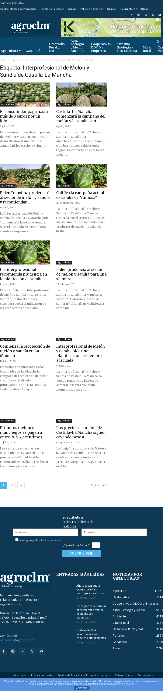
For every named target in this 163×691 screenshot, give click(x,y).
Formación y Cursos (52, 8)
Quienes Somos (124, 675)
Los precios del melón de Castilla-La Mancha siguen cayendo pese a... (81, 432)
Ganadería (35, 51)
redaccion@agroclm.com (17, 640)
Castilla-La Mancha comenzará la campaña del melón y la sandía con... (80, 116)
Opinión (111, 8)
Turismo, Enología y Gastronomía (127, 47)
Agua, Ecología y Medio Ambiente (78, 46)
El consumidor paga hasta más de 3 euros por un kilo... (24, 116)
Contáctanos (145, 675)
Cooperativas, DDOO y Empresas (101, 47)
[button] (158, 42)
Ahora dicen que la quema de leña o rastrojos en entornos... (91, 589)
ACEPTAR (81, 688)
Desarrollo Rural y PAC (57, 47)
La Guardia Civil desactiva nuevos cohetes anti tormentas (91, 634)
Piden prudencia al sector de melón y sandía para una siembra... (81, 274)
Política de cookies (42, 675)
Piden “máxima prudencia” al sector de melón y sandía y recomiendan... (25, 198)
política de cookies (123, 683)
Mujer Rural (147, 49)
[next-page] (21, 485)
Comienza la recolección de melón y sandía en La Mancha (25, 351)
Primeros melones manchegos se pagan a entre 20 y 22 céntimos (21, 432)
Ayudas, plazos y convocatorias (18, 8)
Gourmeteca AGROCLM (134, 8)
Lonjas (72, 8)
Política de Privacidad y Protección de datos (84, 675)
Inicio (3, 60)
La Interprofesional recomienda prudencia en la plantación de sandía (23, 274)
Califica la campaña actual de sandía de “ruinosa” (80, 195)
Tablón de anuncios (91, 8)
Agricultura (7, 104)
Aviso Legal (20, 675)
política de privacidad (50, 540)
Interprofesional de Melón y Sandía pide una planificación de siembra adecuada (80, 353)
